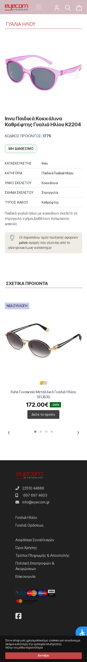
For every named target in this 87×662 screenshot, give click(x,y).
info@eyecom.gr (35, 502)
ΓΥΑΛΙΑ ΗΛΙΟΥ (20, 24)
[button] (35, 431)
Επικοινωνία (25, 576)
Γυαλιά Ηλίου (63, 173)
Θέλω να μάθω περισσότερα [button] (24, 647)
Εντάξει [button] (43, 655)
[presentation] (9, 433)
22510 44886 (33, 488)
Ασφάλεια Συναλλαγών (34, 540)
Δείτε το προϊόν (43, 414)
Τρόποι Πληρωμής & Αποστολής (42, 555)
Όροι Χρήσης (26, 547)
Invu (45, 163)
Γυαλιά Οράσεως (29, 525)
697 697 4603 (35, 495)
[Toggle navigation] (38, 7)
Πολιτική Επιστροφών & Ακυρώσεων (34, 566)
